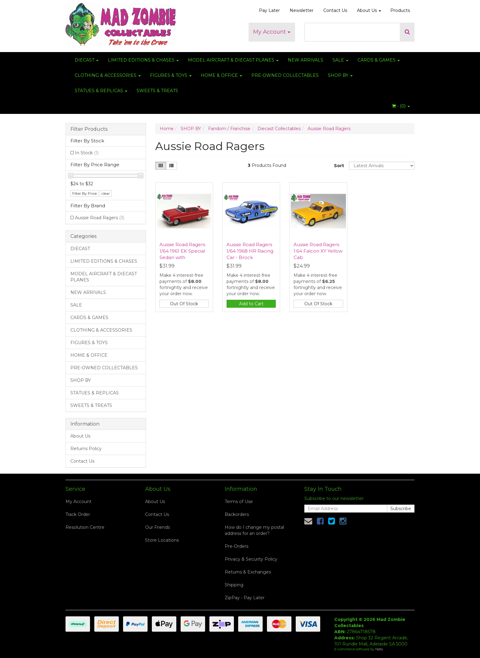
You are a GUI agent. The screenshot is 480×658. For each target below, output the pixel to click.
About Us (369, 10)
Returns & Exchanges (248, 572)
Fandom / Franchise (229, 128)
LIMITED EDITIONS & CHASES (143, 60)
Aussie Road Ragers (99, 217)
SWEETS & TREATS (157, 90)
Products (400, 10)
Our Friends (157, 527)
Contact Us (335, 10)
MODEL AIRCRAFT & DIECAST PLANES (233, 60)
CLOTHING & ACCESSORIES (108, 75)
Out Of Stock (184, 303)
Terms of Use (239, 501)
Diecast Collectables (279, 128)
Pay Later (269, 10)
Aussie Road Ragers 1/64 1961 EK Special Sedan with (182, 251)
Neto (379, 649)
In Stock (87, 153)
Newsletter (301, 10)
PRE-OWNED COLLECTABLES (285, 75)
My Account (272, 31)
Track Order (78, 514)
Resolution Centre (85, 527)
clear (106, 193)
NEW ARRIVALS (305, 60)
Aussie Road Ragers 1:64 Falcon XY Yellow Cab (318, 251)
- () (401, 106)
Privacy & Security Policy (251, 559)
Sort (339, 165)
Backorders (237, 514)
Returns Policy (86, 448)
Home (167, 128)
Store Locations (162, 540)
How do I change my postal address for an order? (254, 530)
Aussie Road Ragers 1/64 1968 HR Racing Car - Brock (250, 251)
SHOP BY (340, 75)
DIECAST (87, 60)
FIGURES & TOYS (171, 75)
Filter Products (88, 129)
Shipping (234, 585)
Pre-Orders (236, 546)
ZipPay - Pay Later (244, 597)
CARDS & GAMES (379, 60)
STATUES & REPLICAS (101, 90)
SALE (340, 60)
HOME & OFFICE (221, 75)
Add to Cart (251, 303)
